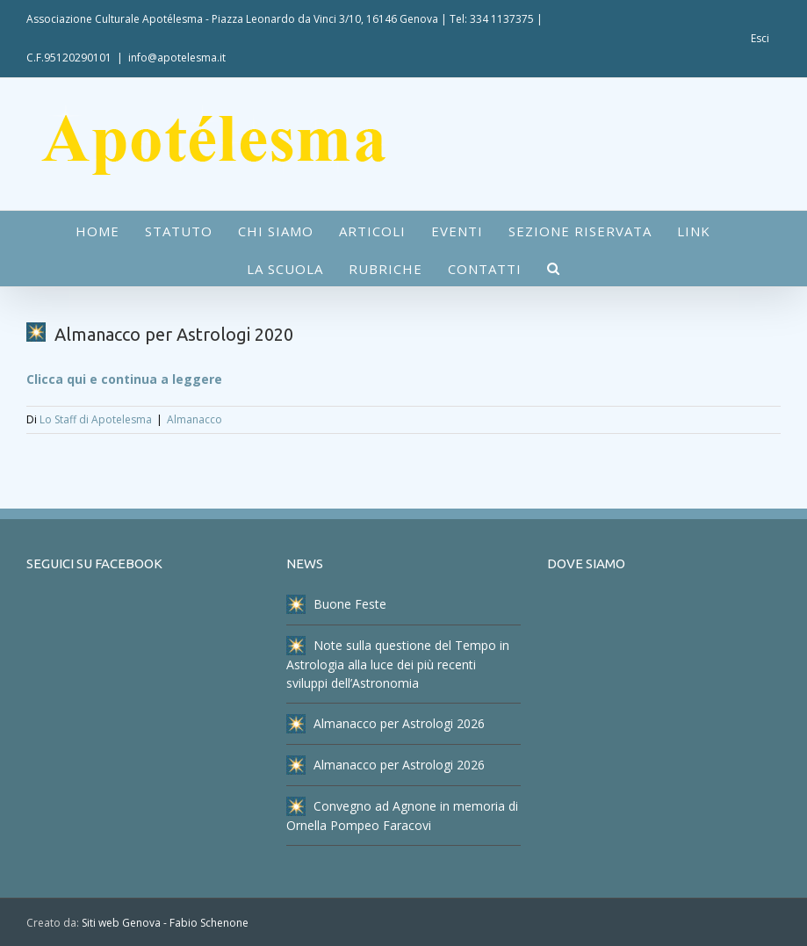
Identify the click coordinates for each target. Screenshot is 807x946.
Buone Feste (336, 604)
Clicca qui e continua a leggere (124, 379)
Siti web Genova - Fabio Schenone (165, 922)
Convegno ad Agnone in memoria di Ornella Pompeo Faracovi (402, 815)
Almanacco (194, 419)
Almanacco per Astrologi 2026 (385, 723)
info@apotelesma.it (177, 57)
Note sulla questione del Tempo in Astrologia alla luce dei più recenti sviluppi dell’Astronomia (397, 663)
